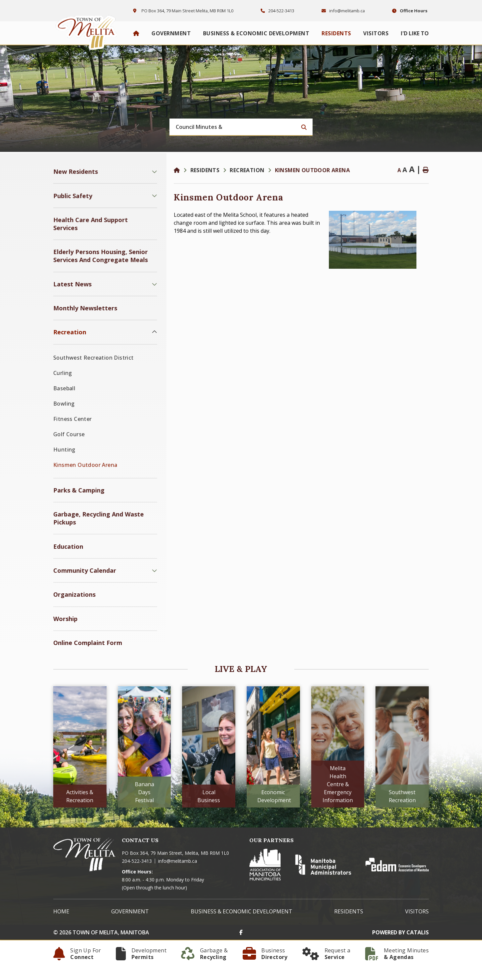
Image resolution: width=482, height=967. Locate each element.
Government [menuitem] (171, 33)
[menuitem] (136, 33)
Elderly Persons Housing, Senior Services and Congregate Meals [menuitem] (100, 256)
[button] (154, 171)
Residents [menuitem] (336, 33)
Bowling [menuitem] (64, 403)
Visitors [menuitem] (375, 33)
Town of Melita (88, 31)
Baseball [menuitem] (64, 388)
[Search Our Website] (241, 127)
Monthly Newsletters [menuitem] (85, 308)
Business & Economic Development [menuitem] (256, 33)
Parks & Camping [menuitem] (79, 490)
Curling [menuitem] (62, 373)
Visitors (417, 911)
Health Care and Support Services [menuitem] (90, 224)
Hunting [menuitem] (64, 449)
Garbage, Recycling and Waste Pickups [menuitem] (98, 518)
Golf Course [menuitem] (69, 434)
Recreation (247, 170)
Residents (205, 170)
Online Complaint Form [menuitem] (87, 643)
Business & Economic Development (241, 911)
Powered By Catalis (400, 932)
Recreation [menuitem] (69, 332)
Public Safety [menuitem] (72, 196)
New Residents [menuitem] (75, 171)
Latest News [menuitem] (72, 284)
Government (130, 911)
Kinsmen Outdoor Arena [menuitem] (85, 465)
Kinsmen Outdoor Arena (312, 170)
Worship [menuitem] (65, 619)
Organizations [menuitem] (74, 594)
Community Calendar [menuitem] (84, 570)
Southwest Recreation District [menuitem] (93, 357)
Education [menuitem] (68, 546)
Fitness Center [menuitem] (72, 419)
